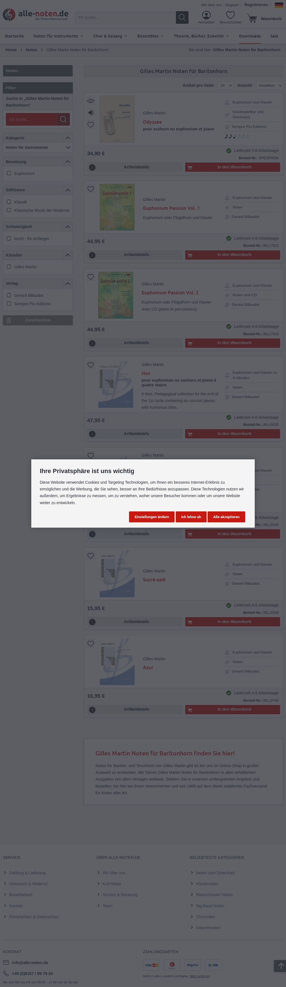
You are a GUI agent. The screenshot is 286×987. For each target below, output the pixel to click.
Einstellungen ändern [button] (152, 517)
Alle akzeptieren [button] (226, 517)
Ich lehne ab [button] (191, 517)
